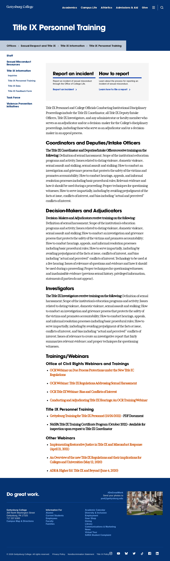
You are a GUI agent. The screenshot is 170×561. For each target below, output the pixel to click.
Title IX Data (14, 86)
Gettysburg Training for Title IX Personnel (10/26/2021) (85, 416)
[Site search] (161, 7)
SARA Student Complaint (98, 535)
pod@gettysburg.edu (112, 498)
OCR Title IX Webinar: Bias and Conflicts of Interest (83, 392)
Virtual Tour (91, 532)
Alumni (49, 513)
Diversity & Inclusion (96, 513)
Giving (88, 521)
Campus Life (89, 7)
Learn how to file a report (113, 89)
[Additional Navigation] (153, 7)
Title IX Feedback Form (20, 91)
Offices (11, 45)
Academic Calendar (95, 510)
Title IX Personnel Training (105, 45)
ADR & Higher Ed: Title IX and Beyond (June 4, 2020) (84, 470)
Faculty (50, 521)
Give (145, 7)
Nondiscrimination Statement (81, 554)
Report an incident (63, 89)
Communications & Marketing (100, 527)
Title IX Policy (103, 554)
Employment (91, 515)
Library (88, 524)
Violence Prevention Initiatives (19, 105)
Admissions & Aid (127, 7)
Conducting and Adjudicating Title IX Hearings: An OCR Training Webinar (98, 400)
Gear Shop (90, 518)
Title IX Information (72, 45)
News (88, 529)
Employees (51, 518)
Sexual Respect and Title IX (38, 45)
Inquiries (12, 75)
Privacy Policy (58, 554)
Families (50, 524)
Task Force (13, 97)
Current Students (55, 515)
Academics (69, 7)
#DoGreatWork (115, 492)
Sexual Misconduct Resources (19, 63)
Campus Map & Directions (20, 521)
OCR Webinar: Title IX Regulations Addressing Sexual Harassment (93, 383)
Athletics (106, 7)
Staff (10, 55)
